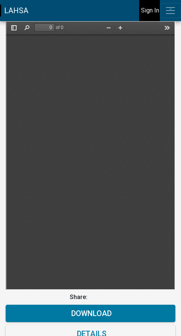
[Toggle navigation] (170, 10)
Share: (79, 297)
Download (90, 313)
